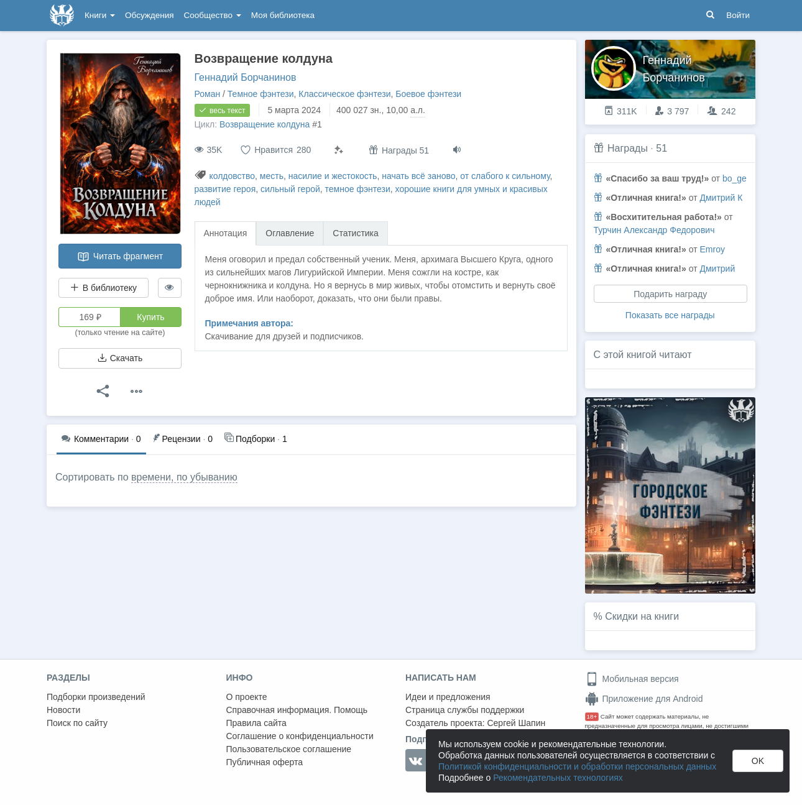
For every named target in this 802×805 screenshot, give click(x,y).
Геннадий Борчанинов (246, 77)
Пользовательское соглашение (289, 749)
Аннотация (225, 233)
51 (661, 148)
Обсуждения (149, 15)
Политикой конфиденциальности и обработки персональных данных (577, 766)
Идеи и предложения (448, 697)
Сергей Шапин (516, 723)
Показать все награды (670, 315)
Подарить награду (670, 294)
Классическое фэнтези (344, 94)
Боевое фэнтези (428, 94)
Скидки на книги (642, 616)
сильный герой (290, 189)
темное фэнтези (357, 189)
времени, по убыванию (184, 477)
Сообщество (212, 15)
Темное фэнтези (261, 94)
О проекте (246, 697)
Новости (63, 710)
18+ (592, 716)
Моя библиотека (283, 15)
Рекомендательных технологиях (558, 778)
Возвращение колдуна (264, 124)
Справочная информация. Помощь (297, 710)
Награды (627, 148)
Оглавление (289, 233)
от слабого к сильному (505, 176)
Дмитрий (717, 269)
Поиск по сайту (77, 723)
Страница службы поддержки (464, 710)
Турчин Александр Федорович (654, 230)
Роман (208, 94)
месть (271, 176)
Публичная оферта (264, 762)
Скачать (120, 358)
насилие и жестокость (332, 176)
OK (758, 761)
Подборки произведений (96, 697)
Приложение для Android (644, 699)
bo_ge (734, 178)
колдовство (232, 176)
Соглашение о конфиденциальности (300, 736)
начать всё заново (418, 176)
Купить (150, 317)
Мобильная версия (632, 679)
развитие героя (225, 189)
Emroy (711, 249)
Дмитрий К (720, 198)
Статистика (356, 233)
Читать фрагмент (120, 257)
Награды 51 (399, 150)
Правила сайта (256, 723)
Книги (100, 15)
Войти (738, 15)
